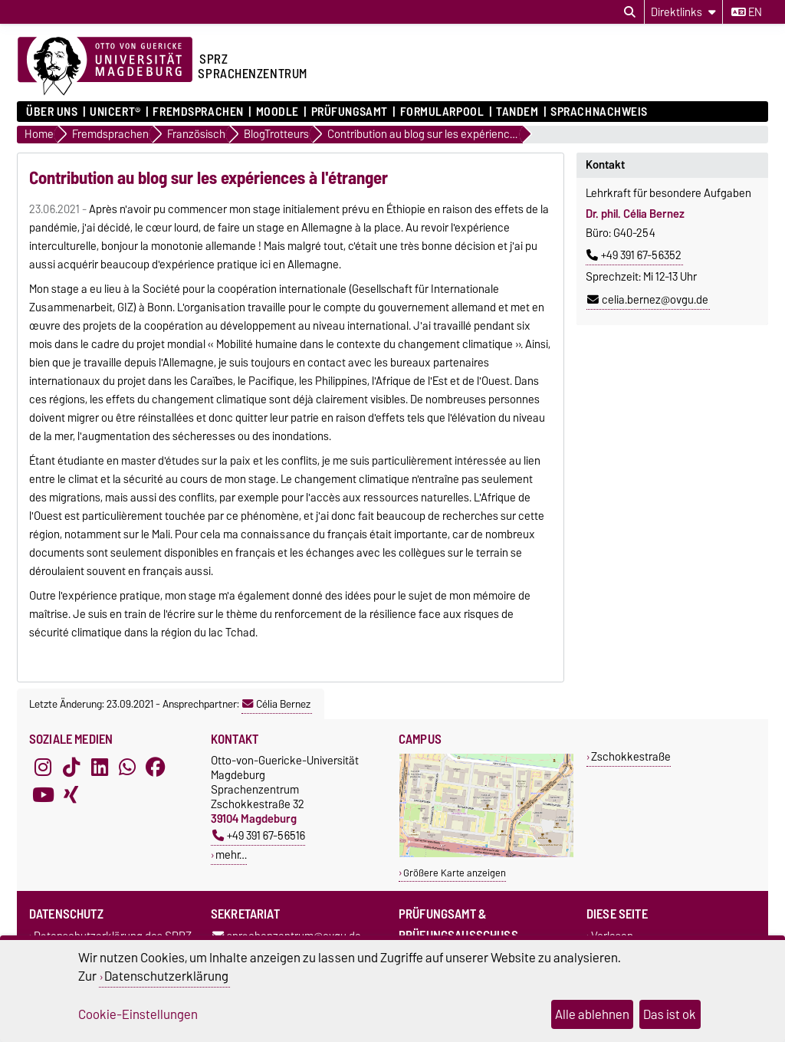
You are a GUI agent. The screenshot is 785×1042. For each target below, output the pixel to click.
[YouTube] (43, 794)
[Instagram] (43, 767)
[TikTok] (71, 767)
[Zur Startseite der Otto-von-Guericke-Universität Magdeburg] (105, 66)
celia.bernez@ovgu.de (647, 300)
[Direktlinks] (683, 12)
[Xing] (71, 794)
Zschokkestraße (631, 756)
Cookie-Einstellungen (138, 1014)
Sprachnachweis (599, 112)
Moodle (277, 112)
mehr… (231, 854)
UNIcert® (115, 112)
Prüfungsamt (349, 112)
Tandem (517, 112)
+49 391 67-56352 (634, 255)
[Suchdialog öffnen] (630, 12)
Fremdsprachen (198, 112)
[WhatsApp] (127, 767)
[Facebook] (155, 767)
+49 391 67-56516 (258, 835)
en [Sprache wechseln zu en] (746, 12)
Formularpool (442, 112)
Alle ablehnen (592, 1014)
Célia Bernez (276, 704)
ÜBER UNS (51, 112)
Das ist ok (669, 1014)
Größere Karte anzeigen (454, 873)
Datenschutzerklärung (166, 976)
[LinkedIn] (99, 767)
